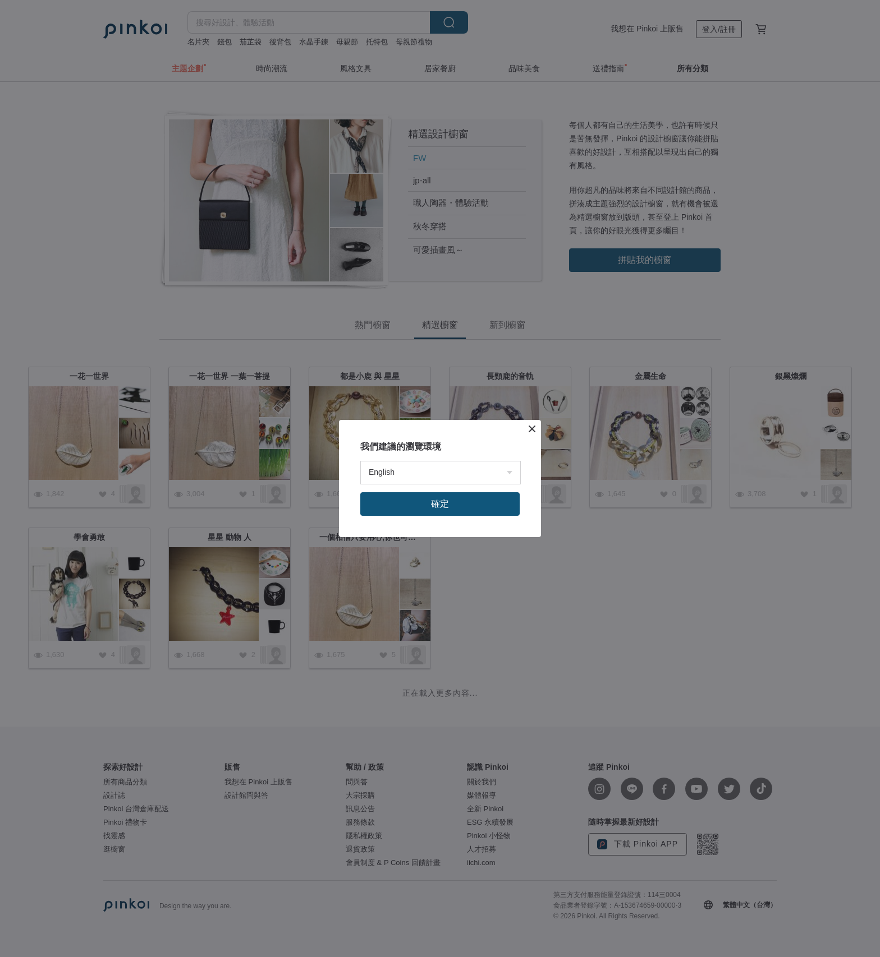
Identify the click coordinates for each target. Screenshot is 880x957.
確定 (440, 503)
